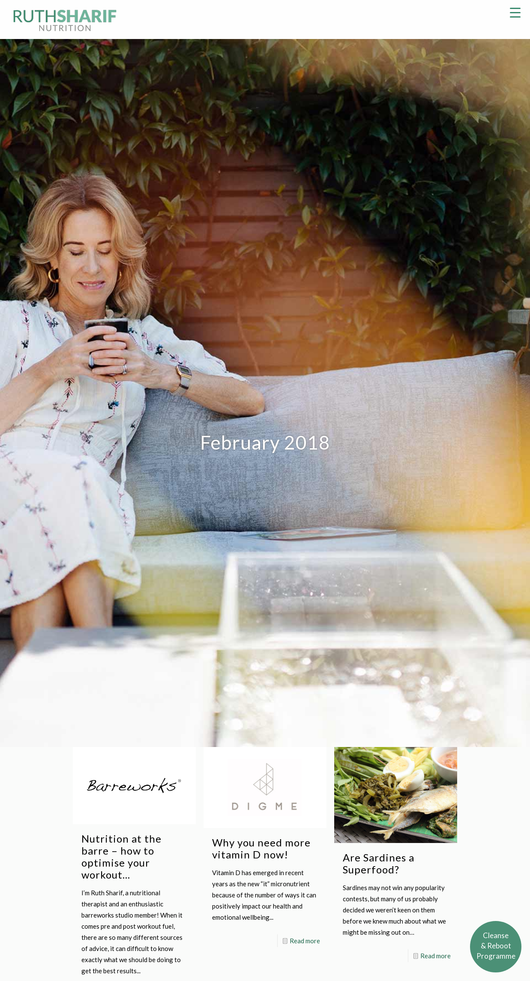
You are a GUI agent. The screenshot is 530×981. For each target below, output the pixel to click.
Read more (305, 941)
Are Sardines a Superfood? (378, 863)
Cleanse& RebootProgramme (495, 945)
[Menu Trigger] (515, 11)
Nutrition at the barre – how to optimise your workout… (121, 856)
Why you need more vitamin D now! (261, 848)
